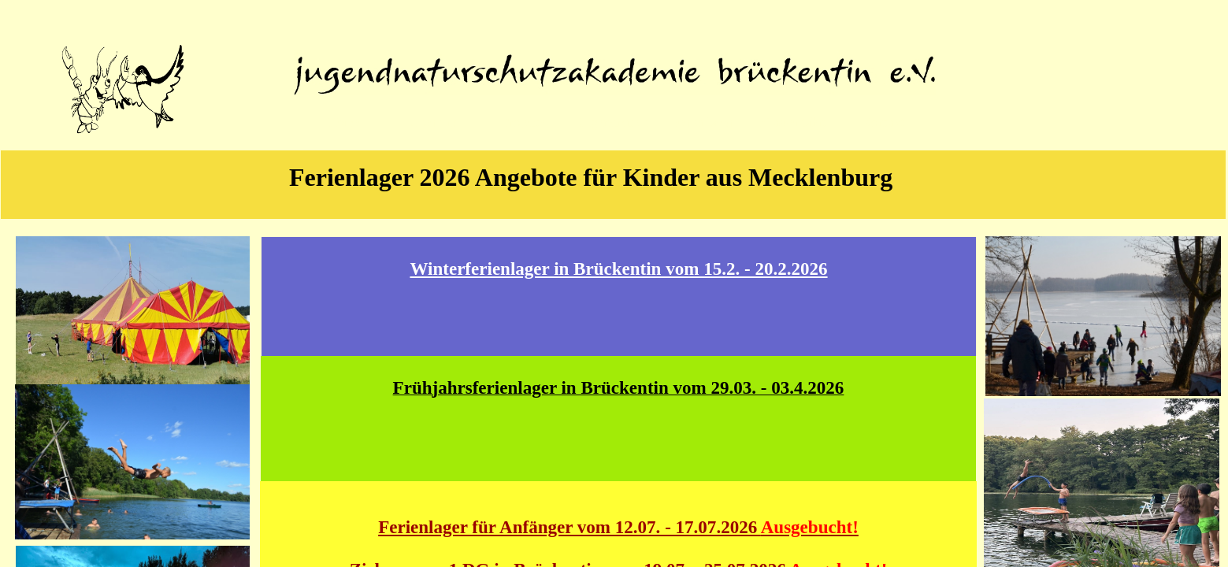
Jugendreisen (613, 122)
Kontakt (883, 122)
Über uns (434, 122)
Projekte (524, 122)
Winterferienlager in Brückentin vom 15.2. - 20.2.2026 (618, 268)
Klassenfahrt (793, 122)
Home (344, 122)
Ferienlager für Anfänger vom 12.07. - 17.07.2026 (618, 527)
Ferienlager (703, 122)
